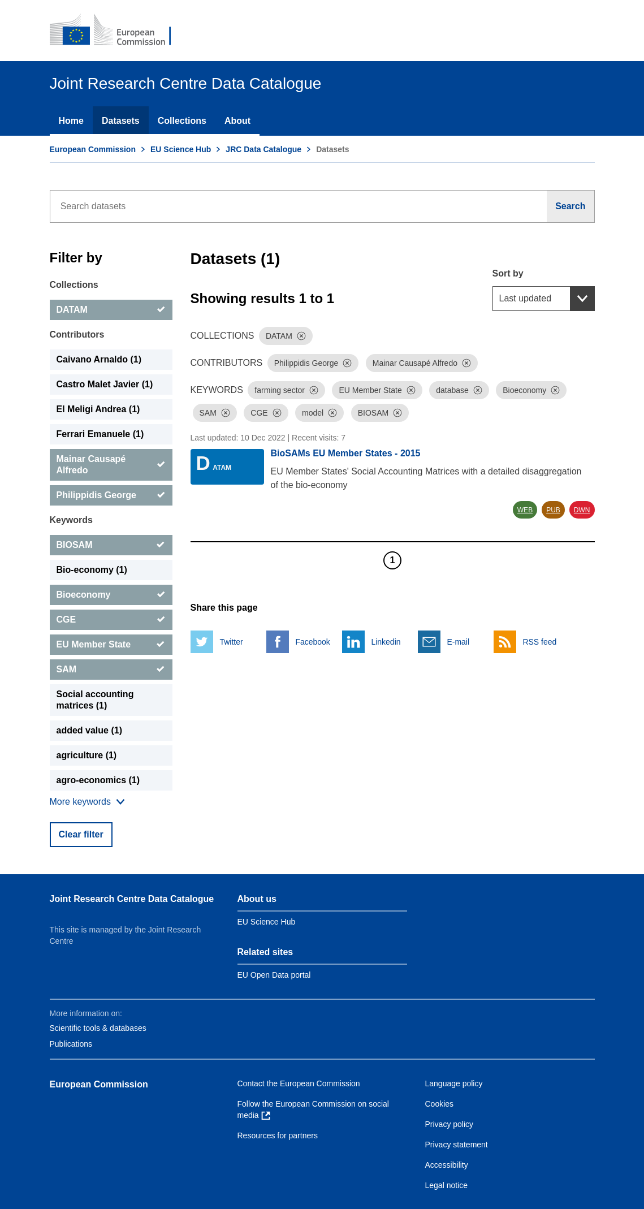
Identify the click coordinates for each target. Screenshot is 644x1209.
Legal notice (446, 1185)
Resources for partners (277, 1135)
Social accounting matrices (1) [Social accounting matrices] (95, 699)
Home (71, 121)
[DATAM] (111, 310)
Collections (182, 121)
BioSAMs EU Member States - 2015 (346, 453)
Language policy (454, 1083)
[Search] (570, 206)
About (237, 121)
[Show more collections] (87, 802)
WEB (525, 510)
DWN (582, 510)
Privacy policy (449, 1124)
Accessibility (446, 1164)
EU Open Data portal (274, 974)
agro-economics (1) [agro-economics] (98, 780)
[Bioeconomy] (111, 595)
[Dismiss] (301, 335)
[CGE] (111, 620)
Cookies (439, 1103)
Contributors (77, 334)
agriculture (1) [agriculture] (87, 755)
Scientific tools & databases (98, 1028)
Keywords (71, 520)
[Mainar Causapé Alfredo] (111, 465)
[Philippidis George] (111, 495)
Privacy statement (456, 1144)
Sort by (508, 273)
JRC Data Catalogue (263, 149)
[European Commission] (118, 31)
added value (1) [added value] (89, 730)
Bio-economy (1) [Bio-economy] (92, 570)
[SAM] (111, 669)
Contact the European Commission (298, 1083)
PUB (553, 510)
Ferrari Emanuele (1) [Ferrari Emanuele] (100, 434)
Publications (71, 1043)
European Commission (93, 149)
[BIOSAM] (111, 545)
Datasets (121, 121)
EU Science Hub (180, 149)
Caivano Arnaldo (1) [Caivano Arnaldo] (99, 359)
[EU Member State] (111, 644)
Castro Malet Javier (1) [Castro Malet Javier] (105, 384)
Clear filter (81, 834)
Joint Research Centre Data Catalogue (132, 899)
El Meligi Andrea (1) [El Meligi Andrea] (98, 409)
